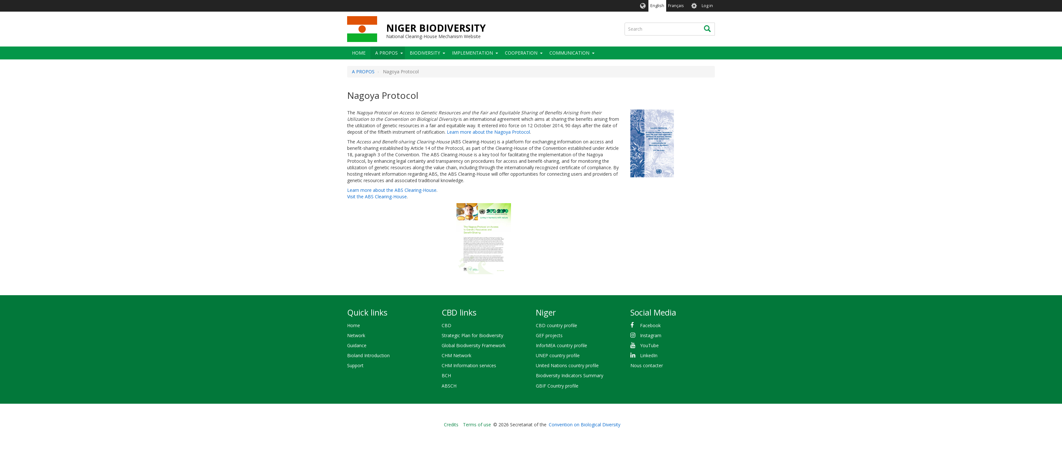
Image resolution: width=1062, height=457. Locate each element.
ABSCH (449, 386)
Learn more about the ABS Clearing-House (391, 190)
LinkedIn (648, 355)
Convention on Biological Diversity (584, 424)
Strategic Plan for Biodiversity (472, 335)
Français (676, 5)
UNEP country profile (558, 355)
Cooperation (521, 53)
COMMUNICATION (569, 53)
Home (359, 53)
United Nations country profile (567, 365)
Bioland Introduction (368, 355)
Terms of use (477, 424)
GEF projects (549, 335)
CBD (446, 325)
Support (355, 365)
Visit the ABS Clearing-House (377, 196)
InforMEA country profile (561, 345)
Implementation (472, 53)
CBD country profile (556, 325)
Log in (707, 5)
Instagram (650, 335)
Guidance (356, 345)
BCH (446, 375)
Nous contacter (646, 365)
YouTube (649, 345)
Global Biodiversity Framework (474, 345)
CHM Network (456, 355)
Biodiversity (425, 53)
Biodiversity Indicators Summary (569, 375)
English (657, 5)
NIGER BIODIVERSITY (436, 28)
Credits (451, 424)
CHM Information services (469, 365)
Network (356, 335)
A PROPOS (386, 53)
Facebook (650, 325)
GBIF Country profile (557, 386)
